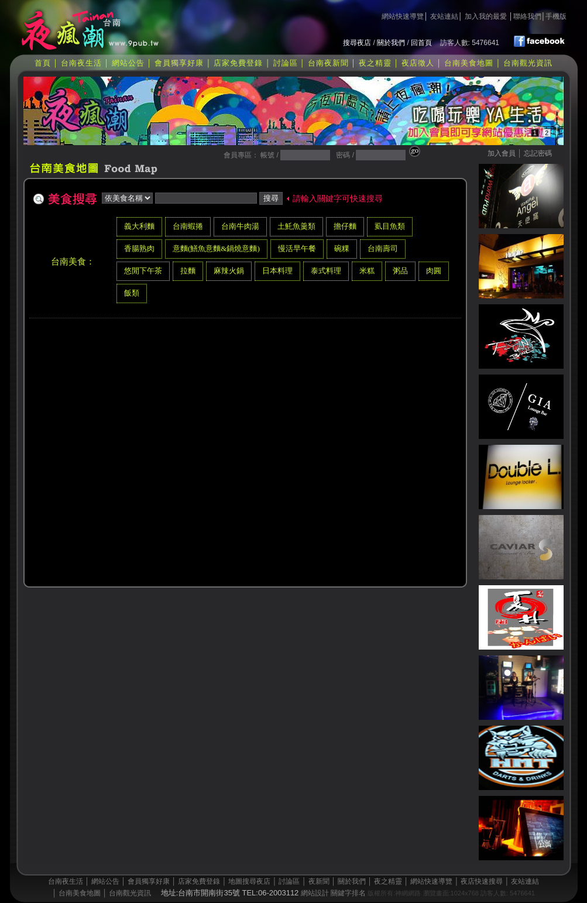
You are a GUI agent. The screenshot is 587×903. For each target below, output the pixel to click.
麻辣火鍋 (229, 270)
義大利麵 (139, 226)
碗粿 (341, 248)
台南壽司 (383, 248)
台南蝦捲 (188, 226)
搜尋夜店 (357, 43)
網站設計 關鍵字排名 (333, 893)
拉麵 (187, 270)
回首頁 (421, 43)
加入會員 (502, 153)
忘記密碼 (538, 153)
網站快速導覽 (403, 16)
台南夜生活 (81, 63)
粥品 (400, 270)
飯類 (131, 293)
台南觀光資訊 (527, 63)
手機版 (556, 16)
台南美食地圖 (468, 63)
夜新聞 (318, 881)
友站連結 (444, 16)
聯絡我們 (527, 16)
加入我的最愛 (486, 16)
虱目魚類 (390, 226)
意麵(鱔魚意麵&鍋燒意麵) (216, 248)
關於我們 (391, 43)
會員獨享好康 (179, 63)
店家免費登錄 (238, 63)
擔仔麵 (345, 226)
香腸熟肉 (139, 248)
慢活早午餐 (297, 248)
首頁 (43, 63)
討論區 (285, 63)
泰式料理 (326, 270)
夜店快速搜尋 (482, 881)
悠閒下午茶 (143, 270)
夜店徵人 (417, 63)
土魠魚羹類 (296, 226)
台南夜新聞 (328, 63)
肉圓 (433, 270)
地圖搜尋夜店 (249, 881)
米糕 (367, 270)
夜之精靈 (375, 63)
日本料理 (277, 270)
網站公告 (128, 63)
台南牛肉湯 (240, 226)
